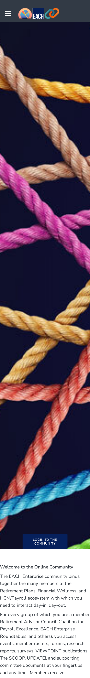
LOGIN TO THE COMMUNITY (45, 542)
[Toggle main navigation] (8, 13)
